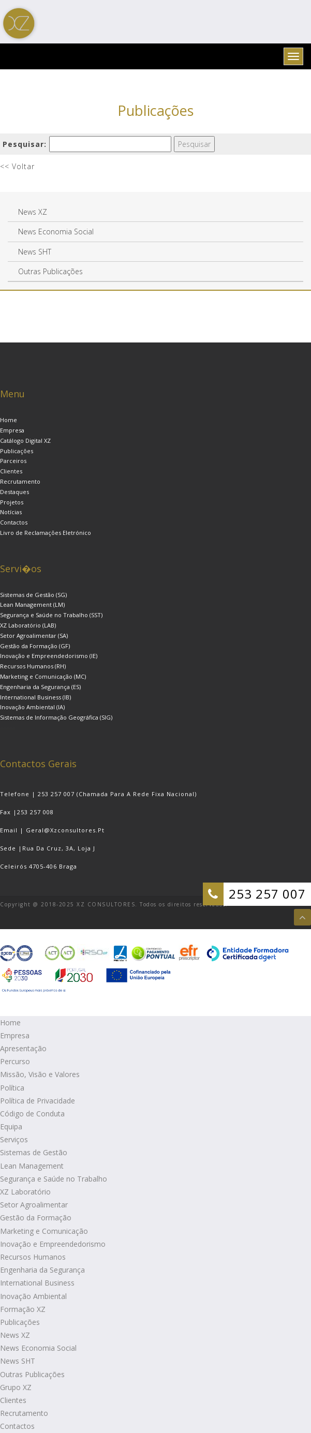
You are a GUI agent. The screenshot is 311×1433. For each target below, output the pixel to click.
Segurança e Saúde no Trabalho (53, 1179)
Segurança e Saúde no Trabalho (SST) (51, 615)
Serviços (14, 1139)
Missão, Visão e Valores (40, 1074)
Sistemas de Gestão (33, 1152)
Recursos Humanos (33, 1257)
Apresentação (23, 1048)
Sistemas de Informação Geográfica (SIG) (56, 717)
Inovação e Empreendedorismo (53, 1244)
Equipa (11, 1126)
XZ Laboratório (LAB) (28, 625)
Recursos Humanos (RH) (33, 666)
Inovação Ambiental (33, 1296)
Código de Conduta (32, 1113)
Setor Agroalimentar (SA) (34, 635)
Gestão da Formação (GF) (35, 646)
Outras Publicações (32, 1374)
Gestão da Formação (35, 1217)
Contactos (13, 522)
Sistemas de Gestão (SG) (33, 595)
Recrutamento (20, 481)
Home (8, 420)
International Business (37, 1283)
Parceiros (13, 461)
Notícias (11, 512)
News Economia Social (38, 1348)
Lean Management (32, 1166)
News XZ (15, 1335)
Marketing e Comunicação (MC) (43, 676)
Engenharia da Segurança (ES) (40, 687)
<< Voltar (17, 166)
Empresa (12, 430)
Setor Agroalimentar (34, 1205)
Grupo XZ (16, 1387)
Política (12, 1088)
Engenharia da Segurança (42, 1270)
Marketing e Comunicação (44, 1231)
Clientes (11, 471)
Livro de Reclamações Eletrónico (45, 532)
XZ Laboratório (25, 1192)
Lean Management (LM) (32, 604)
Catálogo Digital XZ (25, 440)
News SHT (17, 1361)
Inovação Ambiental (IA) (32, 707)
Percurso (15, 1061)
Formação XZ (23, 1309)
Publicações (16, 451)
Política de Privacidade (37, 1101)
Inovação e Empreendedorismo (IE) (48, 656)
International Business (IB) (35, 697)
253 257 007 (267, 893)
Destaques (14, 492)
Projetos (11, 502)
